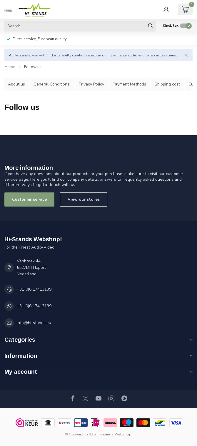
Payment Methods (129, 84)
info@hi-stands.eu (34, 323)
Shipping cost (167, 84)
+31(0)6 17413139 (34, 289)
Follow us (32, 67)
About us (16, 84)
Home (9, 67)
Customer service (29, 199)
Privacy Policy (91, 84)
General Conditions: (52, 84)
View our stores (84, 199)
